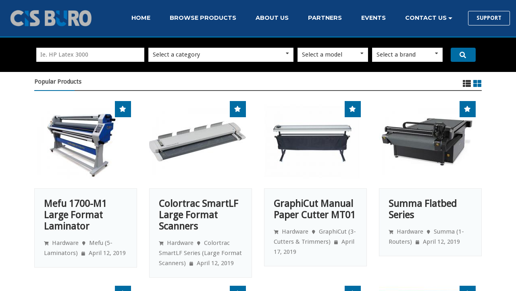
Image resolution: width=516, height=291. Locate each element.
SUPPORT (488, 18)
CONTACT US (426, 17)
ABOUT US (272, 17)
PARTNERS (325, 17)
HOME (140, 17)
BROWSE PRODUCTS (203, 17)
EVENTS (373, 17)
